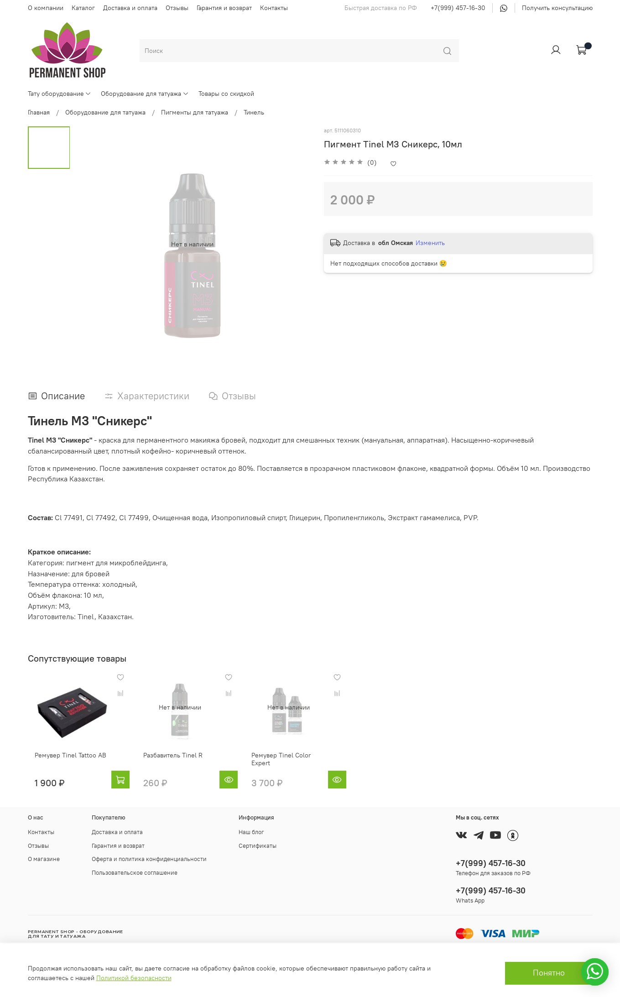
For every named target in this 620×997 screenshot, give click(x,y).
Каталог (83, 8)
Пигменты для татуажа (194, 112)
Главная (39, 112)
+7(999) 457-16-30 (458, 8)
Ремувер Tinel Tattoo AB (63, 762)
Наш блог (251, 831)
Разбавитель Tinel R (173, 762)
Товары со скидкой (226, 93)
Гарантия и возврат (224, 8)
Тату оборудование (60, 93)
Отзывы (177, 8)
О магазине (44, 858)
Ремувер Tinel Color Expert (299, 762)
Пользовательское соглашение (134, 871)
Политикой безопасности (134, 978)
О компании (45, 8)
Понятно (549, 973)
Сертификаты (257, 844)
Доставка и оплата (130, 8)
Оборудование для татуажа (145, 93)
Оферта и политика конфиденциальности (149, 858)
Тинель (254, 112)
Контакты (274, 8)
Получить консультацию (557, 8)
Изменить (430, 243)
